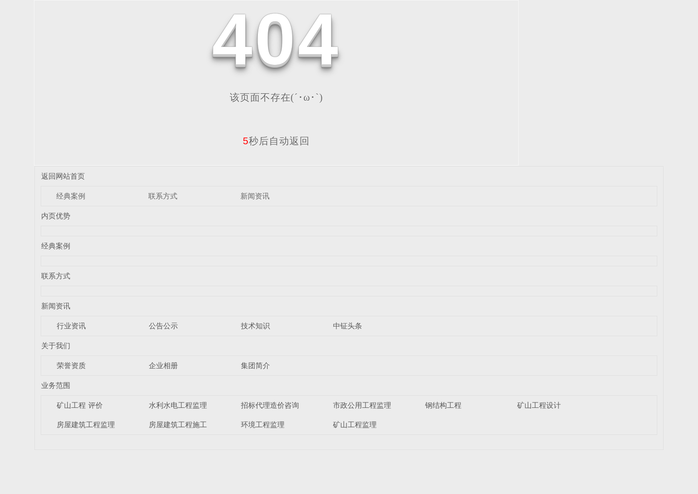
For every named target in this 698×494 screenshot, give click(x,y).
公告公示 (163, 326)
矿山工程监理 (355, 424)
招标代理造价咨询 (270, 405)
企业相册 (163, 365)
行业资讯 (71, 326)
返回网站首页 (63, 176)
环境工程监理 (263, 424)
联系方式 (162, 196)
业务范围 (55, 385)
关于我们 (55, 345)
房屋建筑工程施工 (178, 424)
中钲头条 (347, 326)
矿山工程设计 (539, 405)
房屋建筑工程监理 (86, 424)
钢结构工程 (443, 405)
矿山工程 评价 (79, 405)
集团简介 (255, 365)
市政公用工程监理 (362, 405)
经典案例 (70, 196)
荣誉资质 (71, 365)
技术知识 (255, 326)
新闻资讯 (255, 196)
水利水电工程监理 (178, 405)
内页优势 (55, 216)
